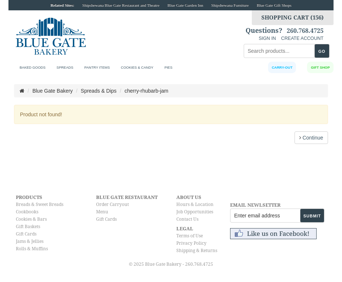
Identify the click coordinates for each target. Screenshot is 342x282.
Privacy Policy (191, 243)
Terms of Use (189, 235)
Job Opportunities (194, 211)
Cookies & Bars (31, 219)
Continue (311, 138)
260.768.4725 (305, 31)
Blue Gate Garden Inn (185, 5)
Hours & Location (195, 204)
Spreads (65, 67)
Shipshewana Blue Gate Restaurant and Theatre (121, 5)
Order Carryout (112, 204)
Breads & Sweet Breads (39, 204)
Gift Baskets (28, 226)
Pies (169, 67)
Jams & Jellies (29, 241)
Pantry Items (97, 67)
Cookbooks (27, 211)
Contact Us (187, 219)
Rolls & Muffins (32, 248)
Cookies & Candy (137, 67)
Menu (102, 211)
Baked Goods (32, 67)
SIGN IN (267, 38)
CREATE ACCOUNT (302, 38)
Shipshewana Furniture (230, 5)
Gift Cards (26, 234)
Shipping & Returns (196, 250)
